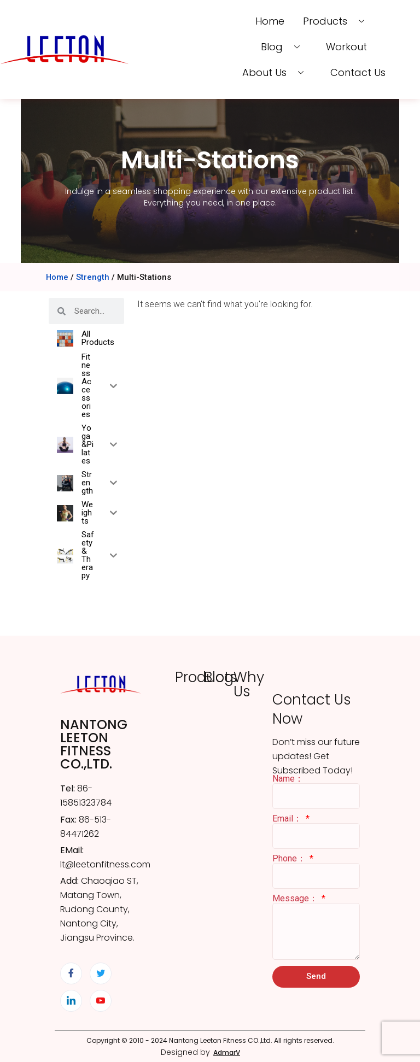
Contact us (356, 72)
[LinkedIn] (71, 1001)
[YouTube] (101, 1001)
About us (278, 72)
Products (336, 21)
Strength (92, 277)
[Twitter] (101, 973)
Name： (288, 779)
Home (270, 21)
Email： (288, 818)
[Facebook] (71, 973)
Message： (296, 898)
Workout (345, 47)
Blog (285, 47)
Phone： (290, 858)
